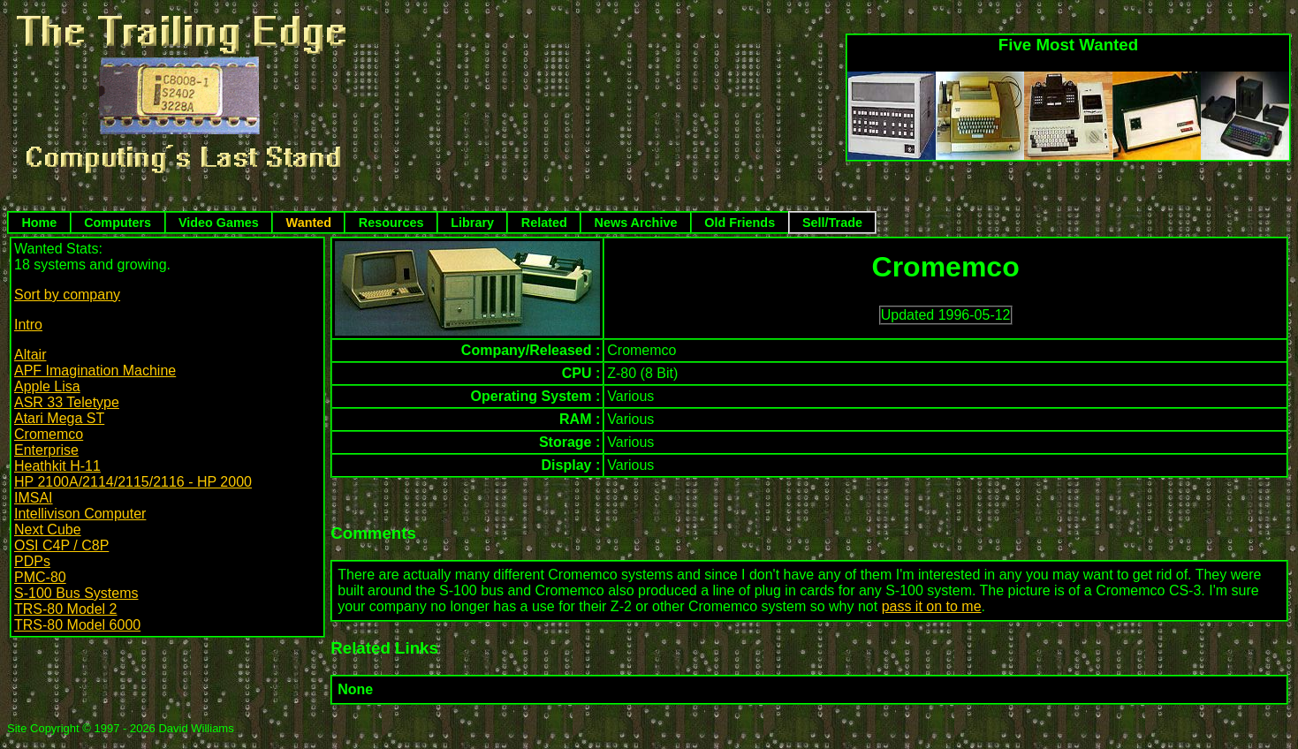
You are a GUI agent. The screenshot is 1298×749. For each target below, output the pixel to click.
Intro (28, 324)
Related (544, 223)
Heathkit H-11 (57, 465)
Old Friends (739, 223)
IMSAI (33, 497)
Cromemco (48, 434)
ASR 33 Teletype (66, 402)
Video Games (218, 223)
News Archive (636, 223)
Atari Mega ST (59, 418)
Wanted (308, 223)
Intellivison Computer (80, 513)
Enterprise (46, 450)
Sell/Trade (832, 223)
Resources (391, 223)
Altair (30, 354)
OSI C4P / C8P (61, 545)
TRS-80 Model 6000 (77, 624)
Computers (117, 223)
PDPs (32, 561)
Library (472, 223)
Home (39, 223)
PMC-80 (40, 577)
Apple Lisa (47, 386)
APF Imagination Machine (95, 370)
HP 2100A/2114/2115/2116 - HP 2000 (133, 481)
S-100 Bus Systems (76, 593)
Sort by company (67, 294)
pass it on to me (932, 606)
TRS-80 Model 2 (66, 609)
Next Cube (47, 529)
